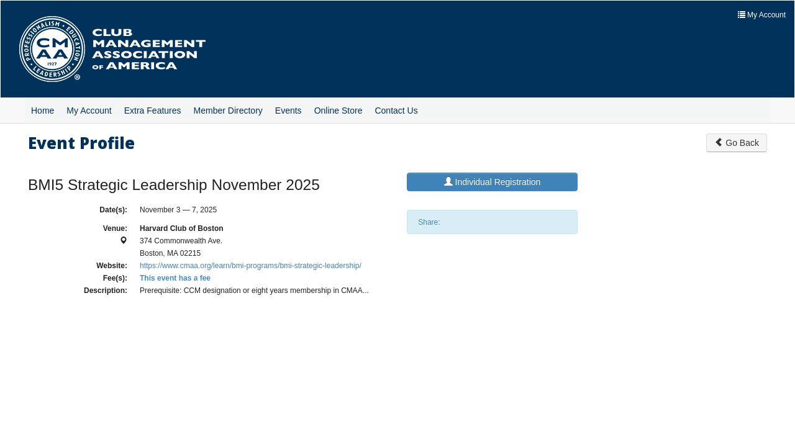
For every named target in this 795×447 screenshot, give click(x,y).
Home (42, 110)
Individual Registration (492, 182)
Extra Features (152, 110)
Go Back (736, 143)
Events (288, 110)
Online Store (338, 110)
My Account (88, 110)
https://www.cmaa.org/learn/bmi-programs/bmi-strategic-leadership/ (250, 265)
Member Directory (228, 110)
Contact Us (396, 110)
